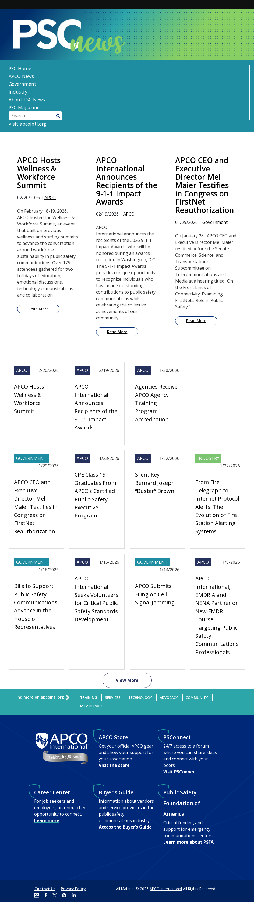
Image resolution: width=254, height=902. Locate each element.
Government (22, 84)
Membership (91, 706)
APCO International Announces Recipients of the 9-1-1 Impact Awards (96, 407)
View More (127, 680)
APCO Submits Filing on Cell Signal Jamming (155, 594)
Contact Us (44, 888)
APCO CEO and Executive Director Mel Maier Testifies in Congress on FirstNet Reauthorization (36, 506)
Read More (38, 308)
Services (113, 697)
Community (197, 697)
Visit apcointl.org (27, 124)
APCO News (21, 76)
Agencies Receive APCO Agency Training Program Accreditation (156, 403)
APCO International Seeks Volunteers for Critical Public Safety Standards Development (96, 599)
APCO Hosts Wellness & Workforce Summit (29, 399)
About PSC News (27, 99)
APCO (50, 197)
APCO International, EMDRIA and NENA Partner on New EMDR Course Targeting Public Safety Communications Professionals (217, 615)
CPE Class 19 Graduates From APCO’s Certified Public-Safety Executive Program (95, 495)
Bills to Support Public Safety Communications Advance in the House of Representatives (35, 606)
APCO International (166, 888)
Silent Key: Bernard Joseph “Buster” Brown (155, 483)
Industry (18, 92)
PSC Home (20, 68)
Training (88, 697)
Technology (140, 697)
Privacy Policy (73, 888)
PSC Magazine (24, 107)
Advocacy (169, 697)
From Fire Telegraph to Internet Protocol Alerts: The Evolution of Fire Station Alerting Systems (217, 506)
